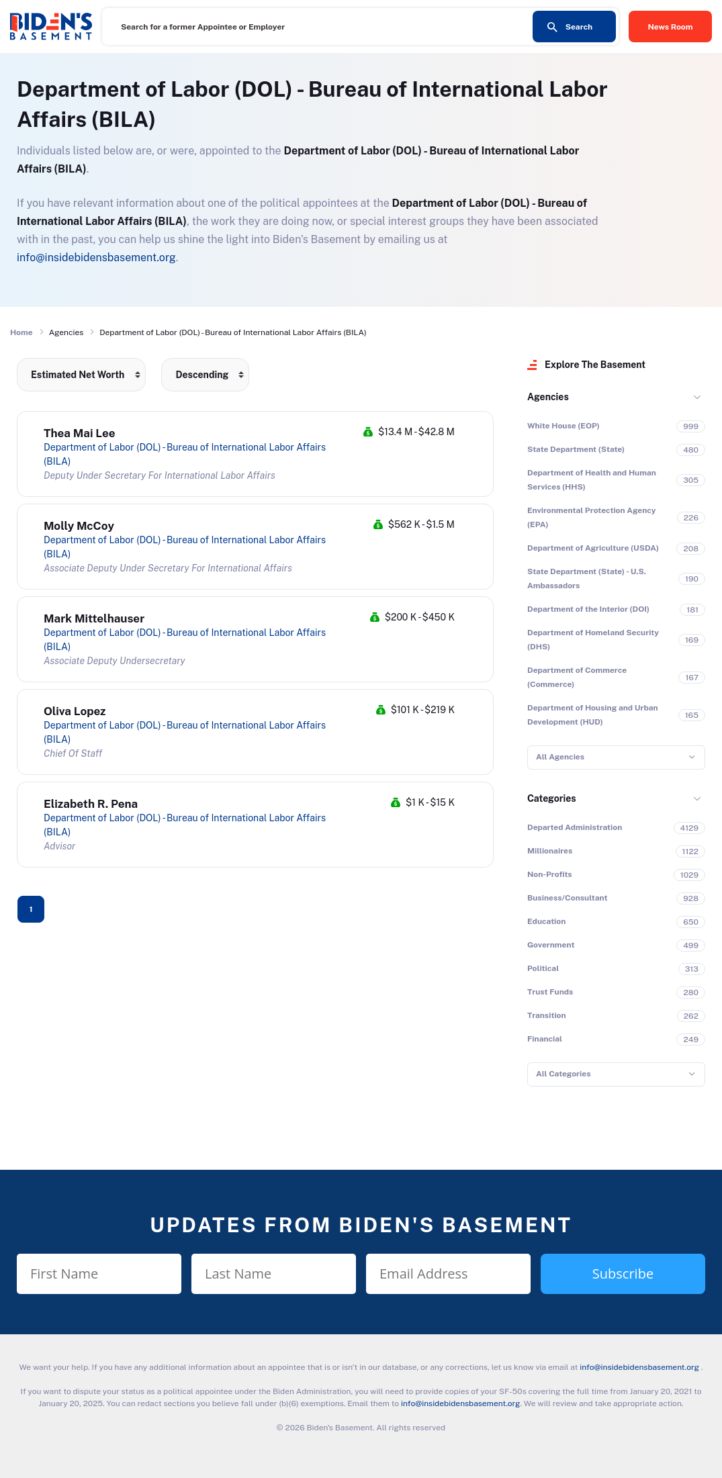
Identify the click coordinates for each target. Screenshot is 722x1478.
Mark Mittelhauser (94, 618)
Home (21, 332)
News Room (670, 27)
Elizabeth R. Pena (91, 804)
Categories (551, 798)
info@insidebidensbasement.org (96, 257)
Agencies (548, 396)
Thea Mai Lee (80, 433)
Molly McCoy (79, 526)
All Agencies (560, 756)
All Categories (563, 1073)
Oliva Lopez (75, 711)
